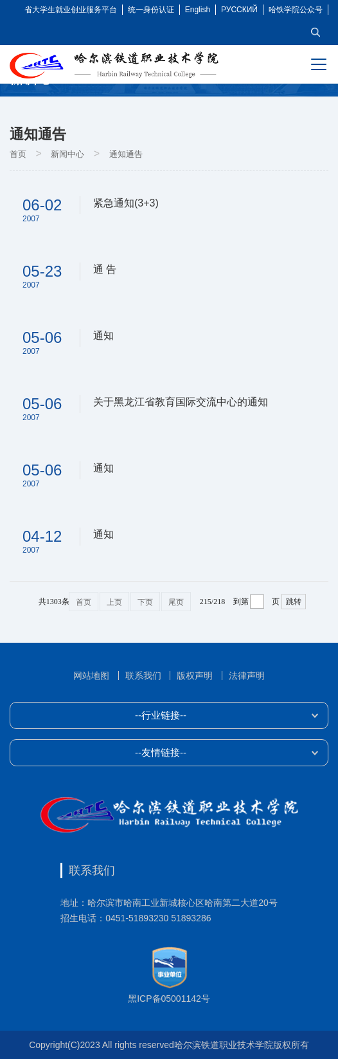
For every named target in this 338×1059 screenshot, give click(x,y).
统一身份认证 (151, 9)
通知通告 (126, 154)
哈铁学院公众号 (296, 9)
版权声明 (195, 675)
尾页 (176, 602)
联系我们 (143, 675)
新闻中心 (67, 154)
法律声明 (247, 675)
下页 (145, 602)
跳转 (293, 601)
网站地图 (91, 675)
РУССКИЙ (239, 9)
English (197, 9)
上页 (114, 602)
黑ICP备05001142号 (169, 998)
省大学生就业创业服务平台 (70, 9)
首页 (18, 154)
